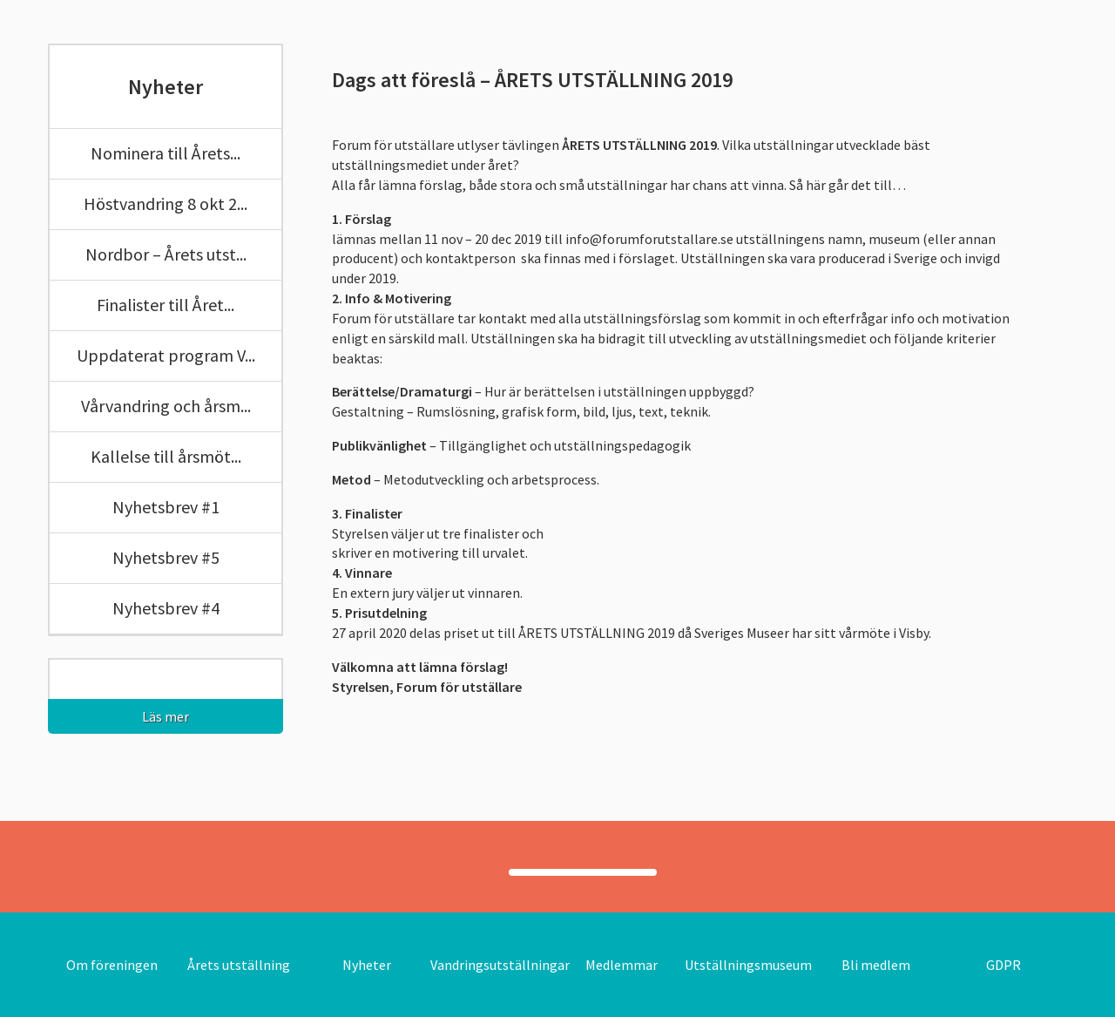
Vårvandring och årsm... (166, 406)
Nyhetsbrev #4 (166, 608)
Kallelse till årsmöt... (166, 456)
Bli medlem (875, 964)
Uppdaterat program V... (166, 355)
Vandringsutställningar (500, 964)
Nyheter (366, 964)
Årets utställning (238, 964)
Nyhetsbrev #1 (166, 507)
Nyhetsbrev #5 (166, 557)
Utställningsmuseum (748, 964)
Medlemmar (621, 964)
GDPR (1003, 964)
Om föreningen (112, 964)
